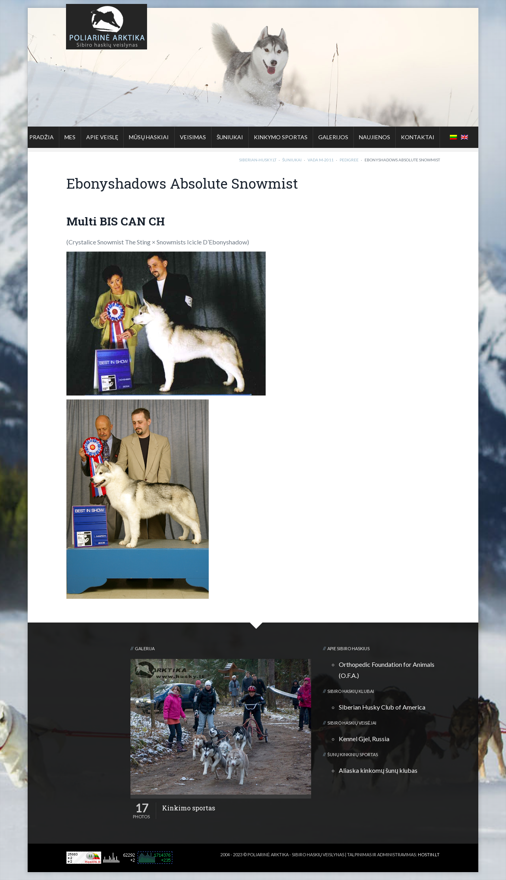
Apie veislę (102, 137)
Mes (70, 137)
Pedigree (349, 159)
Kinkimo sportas (188, 808)
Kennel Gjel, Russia (364, 738)
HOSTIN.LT (429, 854)
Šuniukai (230, 137)
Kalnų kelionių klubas (414, 860)
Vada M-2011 (321, 159)
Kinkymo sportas (281, 137)
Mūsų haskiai (149, 137)
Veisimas (193, 137)
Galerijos (333, 137)
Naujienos (374, 137)
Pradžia (41, 137)
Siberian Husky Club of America (382, 707)
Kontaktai (417, 137)
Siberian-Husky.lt (257, 159)
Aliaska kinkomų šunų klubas (378, 770)
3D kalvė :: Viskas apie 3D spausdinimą (345, 860)
